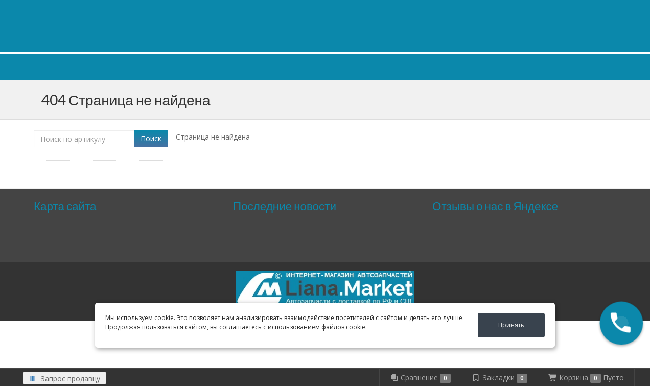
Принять (511, 325)
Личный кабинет (549, 9)
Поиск (151, 138)
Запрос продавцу (64, 378)
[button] (621, 323)
